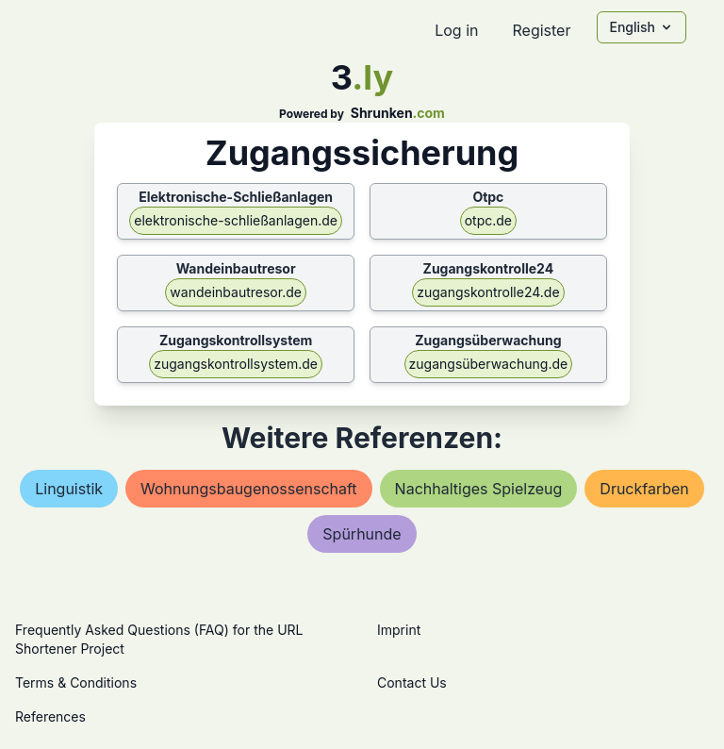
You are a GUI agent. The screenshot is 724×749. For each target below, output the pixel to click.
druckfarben (644, 488)
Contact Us (412, 682)
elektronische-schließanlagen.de (235, 220)
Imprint (398, 630)
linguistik (69, 488)
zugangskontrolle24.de (488, 292)
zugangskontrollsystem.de (236, 364)
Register (541, 30)
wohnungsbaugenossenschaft (248, 488)
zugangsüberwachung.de (488, 364)
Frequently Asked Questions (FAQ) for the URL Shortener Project (159, 639)
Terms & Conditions (76, 682)
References (50, 716)
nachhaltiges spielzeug (479, 488)
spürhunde (361, 533)
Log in (456, 30)
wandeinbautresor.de (236, 292)
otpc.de (488, 220)
